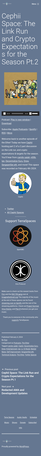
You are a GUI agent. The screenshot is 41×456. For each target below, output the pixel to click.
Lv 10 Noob (25, 349)
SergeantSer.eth (9, 164)
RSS (4, 133)
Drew (26, 161)
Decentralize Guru (14, 161)
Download (6, 123)
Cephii (29, 142)
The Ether (25, 343)
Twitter (10, 209)
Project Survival (33, 306)
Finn (3, 294)
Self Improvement (14, 352)
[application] (20, 113)
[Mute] (30, 113)
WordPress (24, 446)
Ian (3, 161)
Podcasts (17, 343)
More (9, 133)
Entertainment (11, 349)
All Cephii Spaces (15, 212)
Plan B (18, 309)
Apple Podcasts (20, 129)
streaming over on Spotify (11, 303)
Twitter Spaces (30, 355)
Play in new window (20, 119)
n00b (33, 157)
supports (15, 320)
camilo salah (23, 157)
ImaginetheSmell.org (10, 297)
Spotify (32, 129)
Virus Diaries (6, 309)
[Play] (4, 113)
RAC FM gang (17, 294)
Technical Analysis (9, 355)
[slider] (17, 113)
